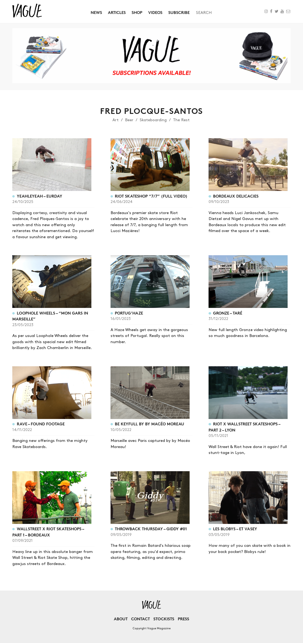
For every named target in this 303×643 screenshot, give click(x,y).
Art (115, 120)
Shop (137, 12)
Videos (155, 12)
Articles (117, 12)
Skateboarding (153, 120)
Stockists (163, 618)
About (121, 618)
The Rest (181, 120)
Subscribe (179, 12)
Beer (129, 120)
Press (183, 618)
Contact (140, 618)
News (96, 12)
